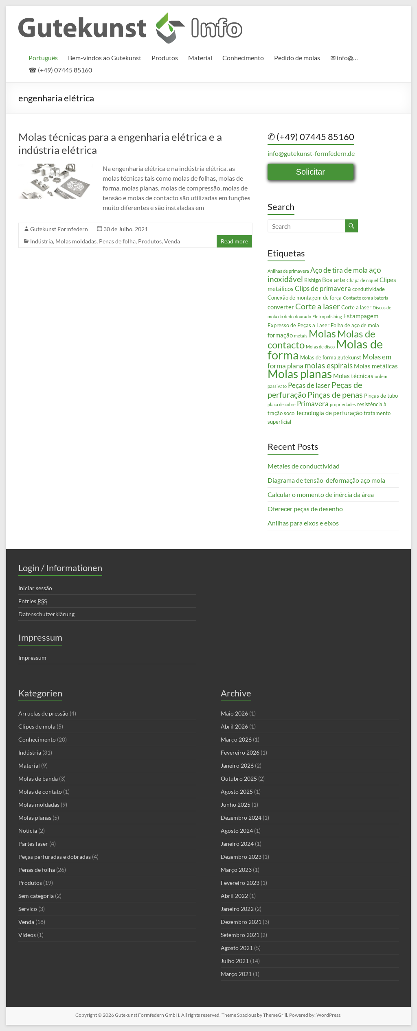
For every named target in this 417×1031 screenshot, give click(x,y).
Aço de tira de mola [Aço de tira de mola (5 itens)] (339, 270)
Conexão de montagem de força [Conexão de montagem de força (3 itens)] (305, 297)
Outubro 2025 (239, 778)
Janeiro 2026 (237, 765)
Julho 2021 (235, 960)
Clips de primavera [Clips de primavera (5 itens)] (323, 288)
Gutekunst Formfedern (59, 228)
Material (200, 57)
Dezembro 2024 (241, 817)
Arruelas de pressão (43, 713)
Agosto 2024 (237, 830)
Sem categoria (36, 895)
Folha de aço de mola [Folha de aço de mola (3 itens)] (355, 325)
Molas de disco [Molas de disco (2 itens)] (320, 346)
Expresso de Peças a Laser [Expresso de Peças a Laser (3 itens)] (298, 325)
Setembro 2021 (240, 934)
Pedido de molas (297, 57)
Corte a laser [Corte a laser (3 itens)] (356, 307)
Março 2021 (236, 973)
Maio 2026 (234, 713)
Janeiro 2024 (237, 843)
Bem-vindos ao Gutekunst (104, 57)
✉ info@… (344, 57)
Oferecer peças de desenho (305, 508)
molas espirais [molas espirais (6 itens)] (329, 365)
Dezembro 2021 (241, 921)
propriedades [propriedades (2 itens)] (343, 404)
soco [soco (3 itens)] (289, 413)
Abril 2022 (234, 895)
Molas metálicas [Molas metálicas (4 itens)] (376, 366)
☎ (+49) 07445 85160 (60, 70)
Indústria (41, 241)
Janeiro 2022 (237, 908)
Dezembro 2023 (241, 856)
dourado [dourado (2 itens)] (303, 316)
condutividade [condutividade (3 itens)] (368, 289)
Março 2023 (236, 869)
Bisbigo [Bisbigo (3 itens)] (312, 280)
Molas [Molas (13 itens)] (322, 333)
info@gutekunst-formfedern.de (311, 153)
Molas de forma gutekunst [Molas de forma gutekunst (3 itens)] (330, 357)
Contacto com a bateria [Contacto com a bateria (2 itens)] (365, 297)
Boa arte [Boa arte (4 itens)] (333, 279)
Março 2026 (236, 739)
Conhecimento (243, 57)
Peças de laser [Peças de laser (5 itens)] (309, 385)
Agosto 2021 (237, 947)
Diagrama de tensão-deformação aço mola (326, 480)
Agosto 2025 (237, 791)
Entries (32, 601)
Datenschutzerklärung (46, 614)
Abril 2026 (234, 726)
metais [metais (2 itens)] (300, 335)
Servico (27, 908)
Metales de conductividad (304, 466)
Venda (172, 241)
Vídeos (27, 934)
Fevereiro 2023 (240, 882)
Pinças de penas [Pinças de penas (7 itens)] (335, 394)
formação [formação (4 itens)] (280, 335)
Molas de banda (38, 778)
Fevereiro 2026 (240, 752)
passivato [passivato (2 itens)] (277, 386)
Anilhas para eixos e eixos (303, 523)
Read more (234, 241)
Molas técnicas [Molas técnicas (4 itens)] (353, 375)
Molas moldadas (76, 241)
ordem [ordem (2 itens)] (381, 376)
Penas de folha (117, 241)
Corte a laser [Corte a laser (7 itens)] (317, 306)
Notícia (27, 830)
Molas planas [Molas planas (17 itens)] (300, 374)
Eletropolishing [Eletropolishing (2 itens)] (327, 316)
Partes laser (33, 843)
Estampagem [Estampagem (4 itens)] (360, 316)
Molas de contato (40, 791)
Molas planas (34, 817)
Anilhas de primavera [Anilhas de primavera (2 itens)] (288, 271)
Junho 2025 (235, 804)
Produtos (164, 57)
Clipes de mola (36, 726)
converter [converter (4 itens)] (281, 307)
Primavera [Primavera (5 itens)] (313, 403)
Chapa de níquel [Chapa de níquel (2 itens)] (362, 280)
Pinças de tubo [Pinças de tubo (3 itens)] (381, 395)
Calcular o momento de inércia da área (321, 494)
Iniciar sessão (35, 587)
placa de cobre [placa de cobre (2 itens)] (282, 404)
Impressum (32, 657)
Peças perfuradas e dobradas (54, 856)
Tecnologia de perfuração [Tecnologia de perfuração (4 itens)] (329, 412)
